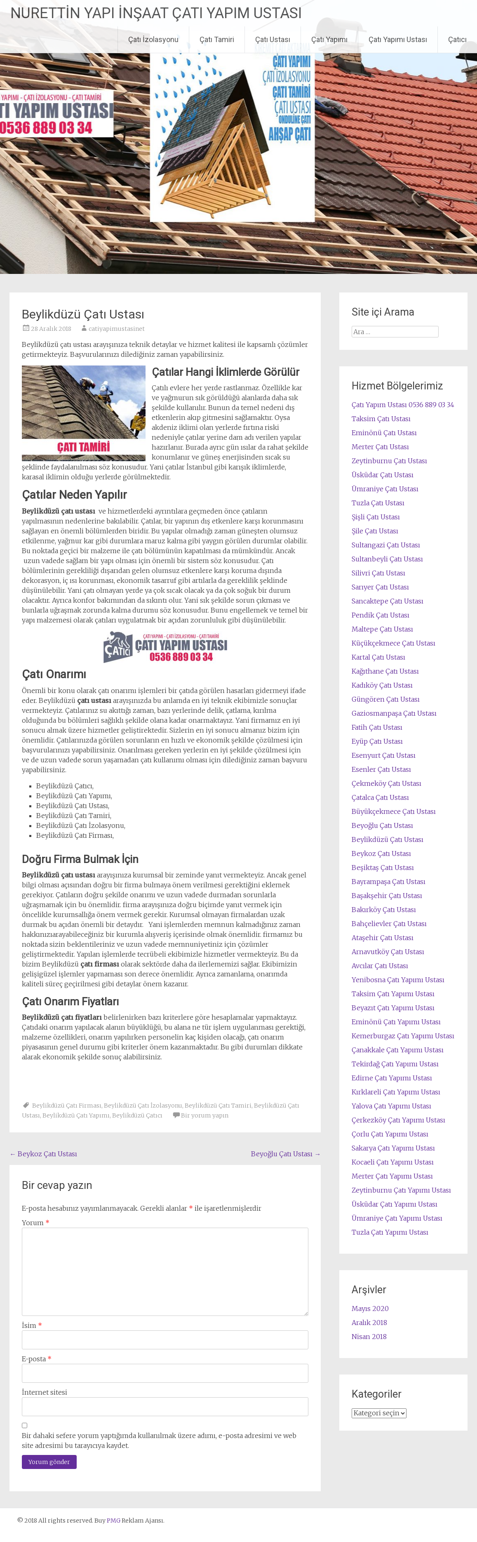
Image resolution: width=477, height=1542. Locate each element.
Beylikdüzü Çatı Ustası (387, 839)
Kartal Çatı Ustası (378, 657)
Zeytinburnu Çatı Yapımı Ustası (401, 1190)
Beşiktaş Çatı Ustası (383, 867)
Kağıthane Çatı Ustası (385, 671)
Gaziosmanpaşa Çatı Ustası (394, 713)
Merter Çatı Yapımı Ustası (392, 1176)
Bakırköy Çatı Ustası (384, 909)
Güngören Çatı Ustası (386, 699)
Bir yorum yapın (204, 1115)
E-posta (37, 1359)
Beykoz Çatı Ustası (43, 1154)
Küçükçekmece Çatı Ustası (393, 643)
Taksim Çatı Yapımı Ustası (393, 994)
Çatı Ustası (272, 39)
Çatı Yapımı (329, 39)
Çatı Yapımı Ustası (398, 39)
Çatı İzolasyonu (153, 39)
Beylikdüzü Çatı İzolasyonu (143, 1105)
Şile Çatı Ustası (375, 531)
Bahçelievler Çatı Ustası (389, 924)
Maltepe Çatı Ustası (382, 629)
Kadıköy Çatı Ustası (382, 685)
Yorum (35, 1223)
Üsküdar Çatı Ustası (383, 475)
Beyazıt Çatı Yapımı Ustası (393, 1008)
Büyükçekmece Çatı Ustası (394, 811)
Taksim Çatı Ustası (381, 419)
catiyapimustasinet (117, 328)
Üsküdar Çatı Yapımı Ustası (394, 1204)
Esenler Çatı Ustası (381, 769)
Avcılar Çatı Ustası (380, 966)
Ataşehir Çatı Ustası (383, 938)
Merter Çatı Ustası (380, 447)
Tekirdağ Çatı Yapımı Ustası (395, 1064)
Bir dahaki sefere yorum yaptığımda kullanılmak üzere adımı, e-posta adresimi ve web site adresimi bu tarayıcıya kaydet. (159, 1440)
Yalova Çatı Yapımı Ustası (391, 1106)
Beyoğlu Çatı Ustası (286, 1154)
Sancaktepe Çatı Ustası (387, 601)
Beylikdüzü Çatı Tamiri (218, 1105)
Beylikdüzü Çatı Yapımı (76, 1115)
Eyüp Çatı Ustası (377, 741)
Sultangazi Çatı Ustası (386, 545)
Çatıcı (457, 39)
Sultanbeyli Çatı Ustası (387, 559)
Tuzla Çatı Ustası (378, 503)
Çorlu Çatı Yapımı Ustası (390, 1134)
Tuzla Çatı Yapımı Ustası (390, 1232)
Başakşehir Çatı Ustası (387, 895)
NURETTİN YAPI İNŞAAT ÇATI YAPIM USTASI (156, 13)
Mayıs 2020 (370, 1308)
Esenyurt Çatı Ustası (384, 755)
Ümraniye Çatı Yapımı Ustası (397, 1218)
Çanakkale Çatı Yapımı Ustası (398, 1050)
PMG (114, 1520)
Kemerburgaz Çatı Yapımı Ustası (403, 1036)
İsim (32, 1325)
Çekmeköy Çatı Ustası (386, 783)
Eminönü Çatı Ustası (384, 433)
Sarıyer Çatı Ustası (380, 587)
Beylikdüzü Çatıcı (137, 1115)
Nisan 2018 (369, 1336)
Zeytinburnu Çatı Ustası (389, 461)
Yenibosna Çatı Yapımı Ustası (398, 980)
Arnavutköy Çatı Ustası (388, 952)
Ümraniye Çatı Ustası (385, 489)
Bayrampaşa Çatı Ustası (388, 881)
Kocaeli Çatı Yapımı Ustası (393, 1162)
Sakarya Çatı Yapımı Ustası (393, 1148)
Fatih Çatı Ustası (377, 727)
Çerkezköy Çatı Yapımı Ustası (398, 1120)
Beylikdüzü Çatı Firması (66, 1105)
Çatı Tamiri (217, 39)
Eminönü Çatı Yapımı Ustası (396, 1022)
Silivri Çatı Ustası (378, 573)
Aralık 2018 (369, 1322)
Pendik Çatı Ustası (380, 615)
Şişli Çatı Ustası (376, 517)
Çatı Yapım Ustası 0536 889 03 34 (403, 405)
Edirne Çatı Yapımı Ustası (392, 1078)
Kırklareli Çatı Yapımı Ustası (396, 1092)
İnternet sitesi (44, 1392)
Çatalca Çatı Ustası (380, 797)
